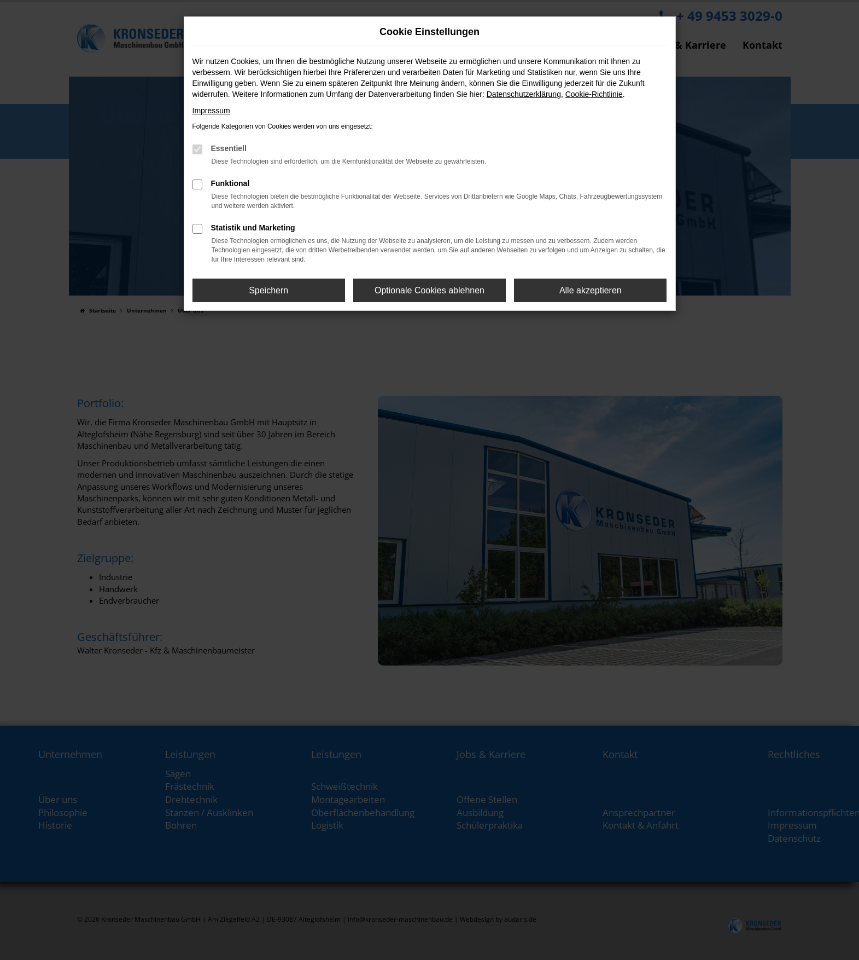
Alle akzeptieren (590, 290)
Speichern (268, 290)
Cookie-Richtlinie (594, 94)
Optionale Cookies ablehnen (429, 290)
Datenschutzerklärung (524, 94)
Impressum (211, 110)
